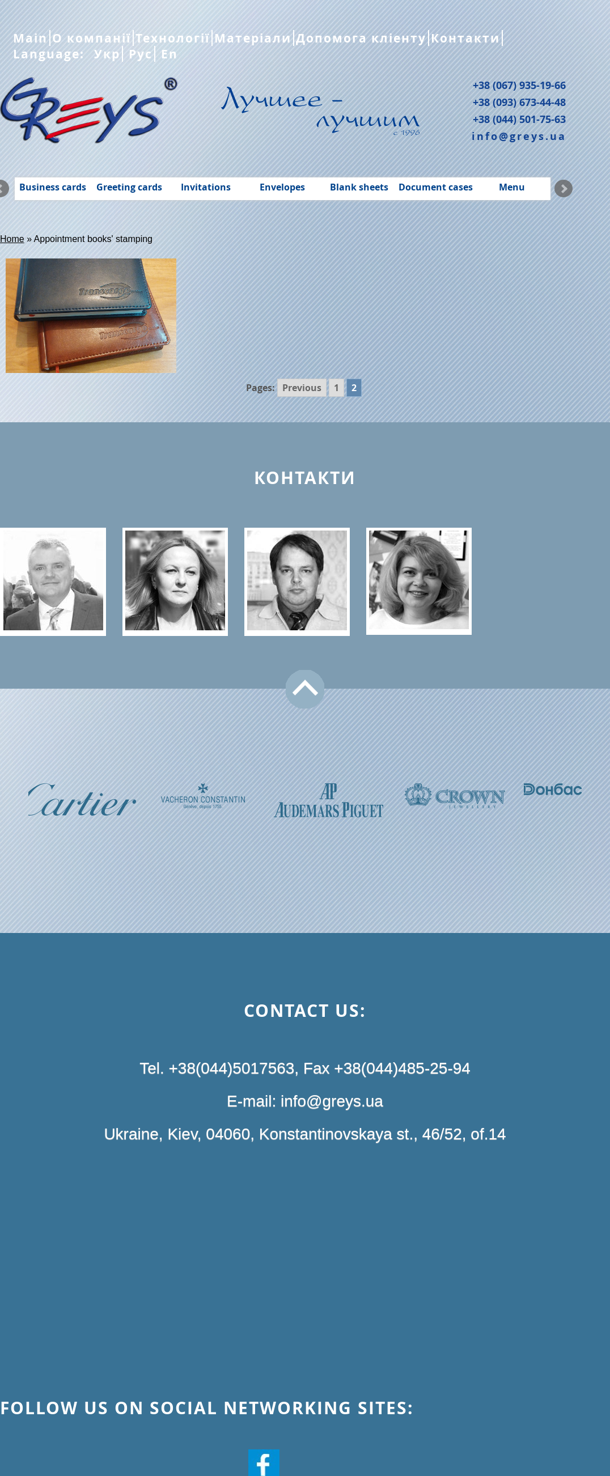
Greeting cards (129, 187)
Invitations (206, 187)
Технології (172, 38)
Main (30, 38)
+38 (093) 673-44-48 (519, 102)
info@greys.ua (519, 136)
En (167, 54)
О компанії (91, 38)
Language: (50, 54)
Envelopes (282, 187)
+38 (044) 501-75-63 (519, 119)
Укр (105, 54)
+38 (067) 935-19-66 (519, 85)
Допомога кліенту (361, 38)
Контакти (465, 38)
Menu (512, 187)
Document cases (436, 187)
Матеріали (252, 38)
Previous (301, 387)
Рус (138, 54)
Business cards (52, 187)
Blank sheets (359, 187)
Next (563, 189)
